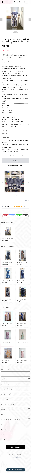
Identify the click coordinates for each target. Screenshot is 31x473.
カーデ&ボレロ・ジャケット (8, 404)
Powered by (15, 457)
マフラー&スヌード (6, 399)
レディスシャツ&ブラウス (7, 394)
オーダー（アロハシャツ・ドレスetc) (10, 419)
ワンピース (4, 379)
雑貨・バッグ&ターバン (7, 409)
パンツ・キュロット (6, 384)
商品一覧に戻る (15, 447)
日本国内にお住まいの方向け (15, 166)
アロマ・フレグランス (6, 434)
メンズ (3, 414)
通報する (27, 200)
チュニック (4, 439)
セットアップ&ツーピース (7, 389)
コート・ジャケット (5, 429)
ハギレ (3, 424)
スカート (3, 374)
